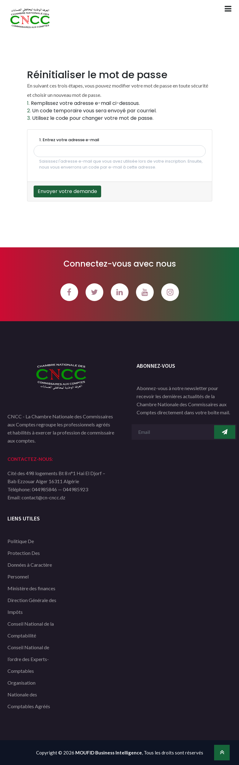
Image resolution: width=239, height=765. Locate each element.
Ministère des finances (31, 588)
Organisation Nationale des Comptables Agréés (28, 694)
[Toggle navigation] (228, 9)
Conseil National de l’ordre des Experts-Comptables (28, 659)
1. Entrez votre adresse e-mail (69, 140)
